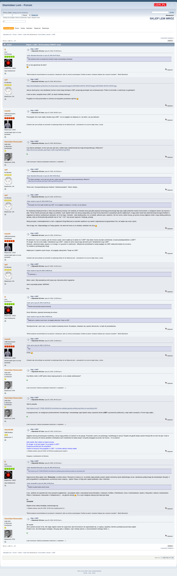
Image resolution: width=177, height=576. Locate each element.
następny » (171, 38)
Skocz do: (157, 557)
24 (15, 41)
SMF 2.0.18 (80, 571)
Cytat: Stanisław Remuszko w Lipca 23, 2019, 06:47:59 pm (43, 55)
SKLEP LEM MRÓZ (162, 18)
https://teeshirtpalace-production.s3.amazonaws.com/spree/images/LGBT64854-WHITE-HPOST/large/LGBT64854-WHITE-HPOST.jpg (72, 86)
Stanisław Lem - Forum (17, 5)
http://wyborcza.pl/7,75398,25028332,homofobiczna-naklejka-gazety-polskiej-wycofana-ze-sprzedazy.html (62, 408)
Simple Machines (96, 571)
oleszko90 (8, 430)
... (13, 41)
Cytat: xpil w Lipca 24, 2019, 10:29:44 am (38, 303)
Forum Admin (42, 34)
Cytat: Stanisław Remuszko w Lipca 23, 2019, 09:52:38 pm (43, 176)
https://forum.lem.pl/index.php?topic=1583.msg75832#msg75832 (48, 150)
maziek (7, 111)
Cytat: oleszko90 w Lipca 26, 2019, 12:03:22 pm (40, 483)
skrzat (48, 34)
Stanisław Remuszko (13, 142)
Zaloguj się (15, 12)
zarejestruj (25, 12)
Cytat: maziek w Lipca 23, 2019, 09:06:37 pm (39, 201)
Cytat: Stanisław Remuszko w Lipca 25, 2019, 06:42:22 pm (43, 467)
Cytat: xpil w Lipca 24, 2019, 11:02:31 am (38, 345)
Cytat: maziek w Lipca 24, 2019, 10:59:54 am (39, 270)
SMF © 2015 (88, 571)
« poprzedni (163, 38)
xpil (5, 80)
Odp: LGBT (34, 49)
